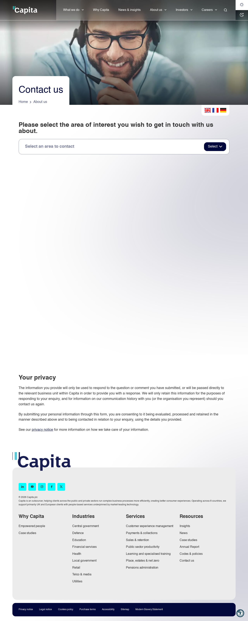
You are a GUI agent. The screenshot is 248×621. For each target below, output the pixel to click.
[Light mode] (242, 5)
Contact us (187, 560)
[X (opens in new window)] (61, 486)
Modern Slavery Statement (149, 609)
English (208, 110)
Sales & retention (137, 540)
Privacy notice (26, 609)
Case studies (27, 533)
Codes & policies (191, 554)
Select (213, 146)
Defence (78, 533)
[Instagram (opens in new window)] (41, 486)
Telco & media (81, 574)
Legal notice (45, 609)
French (215, 110)
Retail (76, 567)
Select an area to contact (49, 146)
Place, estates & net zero (142, 560)
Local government (84, 560)
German (223, 110)
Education (79, 540)
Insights (185, 526)
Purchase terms (87, 609)
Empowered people (32, 526)
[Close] (225, 10)
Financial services (84, 547)
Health (76, 554)
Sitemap (125, 609)
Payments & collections (141, 533)
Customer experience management (149, 526)
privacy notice (42, 430)
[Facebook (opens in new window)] (51, 486)
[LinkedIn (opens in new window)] (22, 486)
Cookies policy (65, 609)
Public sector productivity (142, 547)
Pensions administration (142, 567)
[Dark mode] (242, 15)
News (183, 533)
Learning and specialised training (148, 554)
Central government (85, 526)
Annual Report (189, 547)
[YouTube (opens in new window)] (32, 486)
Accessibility (108, 609)
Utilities (77, 581)
